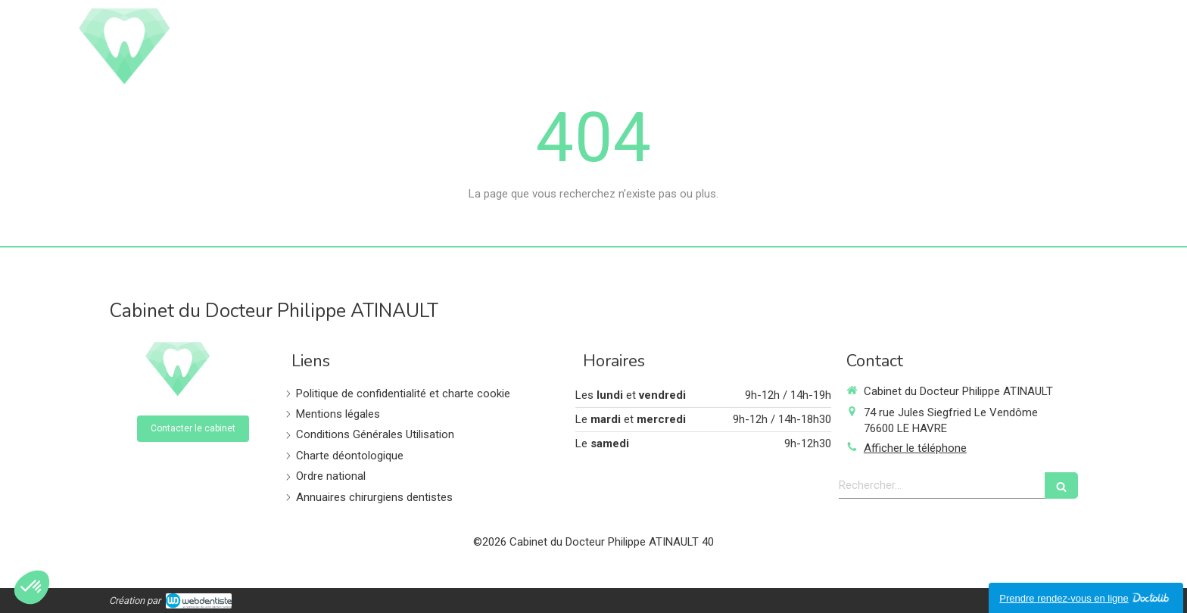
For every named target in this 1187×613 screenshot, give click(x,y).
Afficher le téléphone (915, 448)
